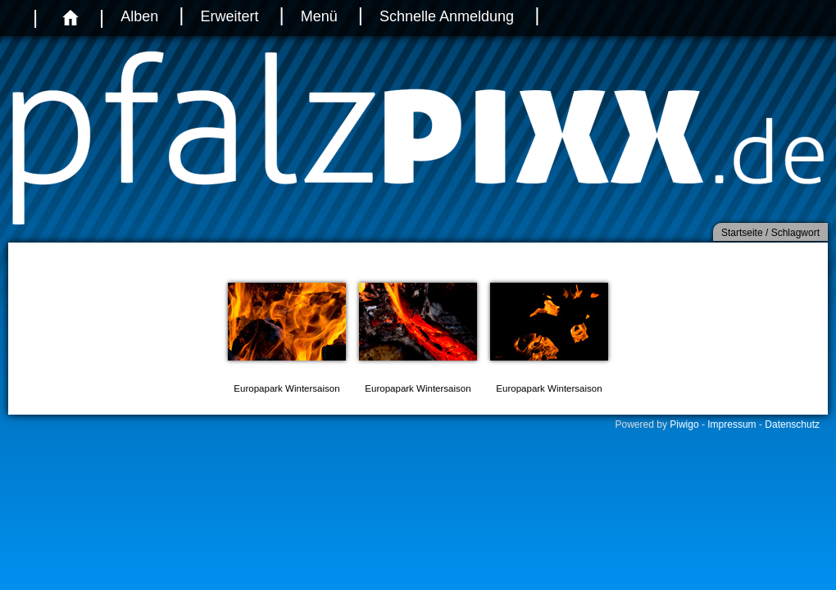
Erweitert (229, 16)
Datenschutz (792, 424)
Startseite (742, 232)
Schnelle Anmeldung (446, 16)
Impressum (731, 424)
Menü (319, 16)
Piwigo (684, 424)
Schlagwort (795, 232)
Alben (139, 16)
